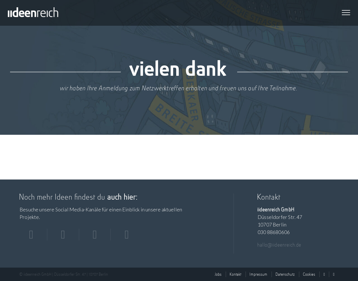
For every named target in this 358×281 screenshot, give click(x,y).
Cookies (309, 274)
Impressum (259, 274)
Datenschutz (285, 274)
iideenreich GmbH (33, 12)
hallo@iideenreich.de (280, 245)
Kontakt (236, 274)
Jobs (218, 274)
